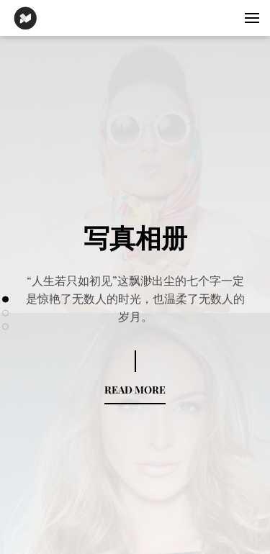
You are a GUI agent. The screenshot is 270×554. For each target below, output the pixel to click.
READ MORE (135, 389)
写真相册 (135, 236)
